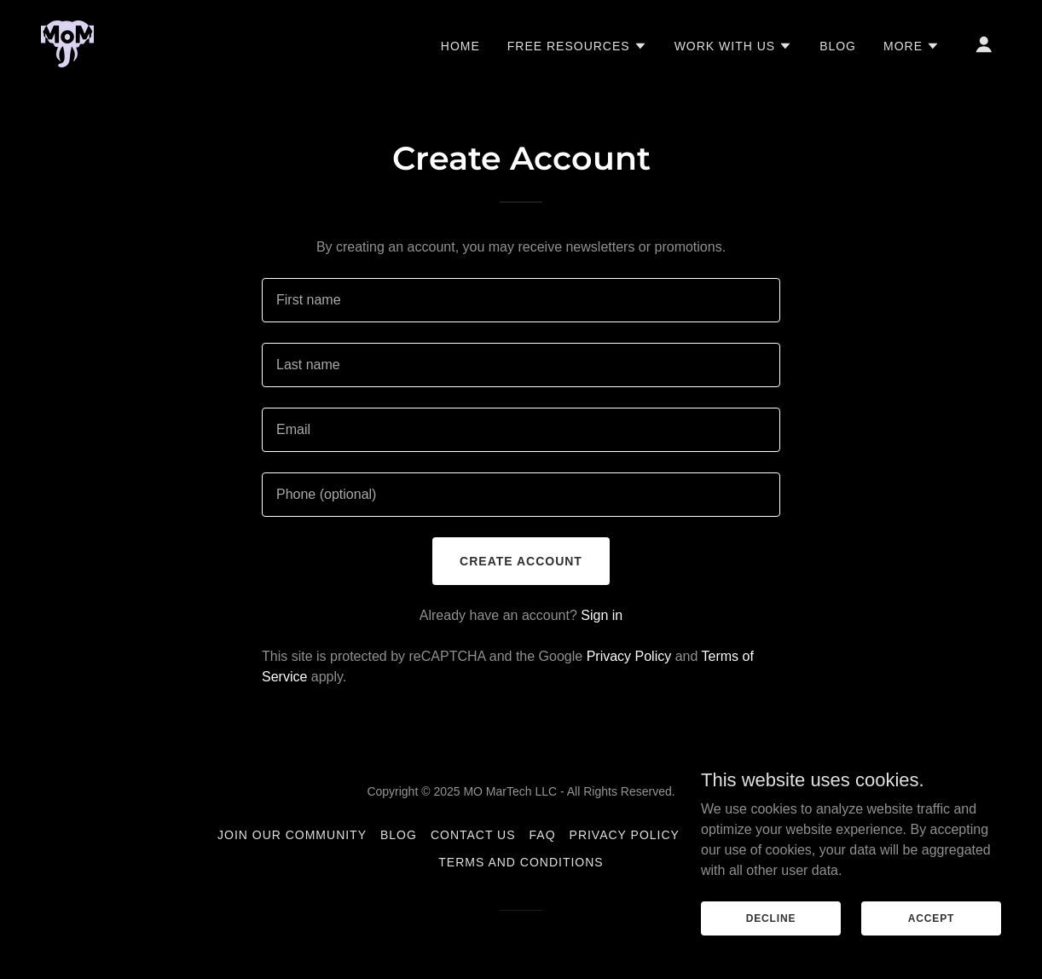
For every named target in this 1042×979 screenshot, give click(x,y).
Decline (771, 918)
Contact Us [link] (473, 835)
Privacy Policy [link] (629, 656)
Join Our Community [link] (292, 835)
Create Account (521, 561)
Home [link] (460, 46)
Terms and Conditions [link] (520, 862)
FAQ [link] (543, 835)
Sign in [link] (601, 615)
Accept (931, 918)
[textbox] (521, 300)
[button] (577, 46)
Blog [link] (837, 46)
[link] (67, 43)
